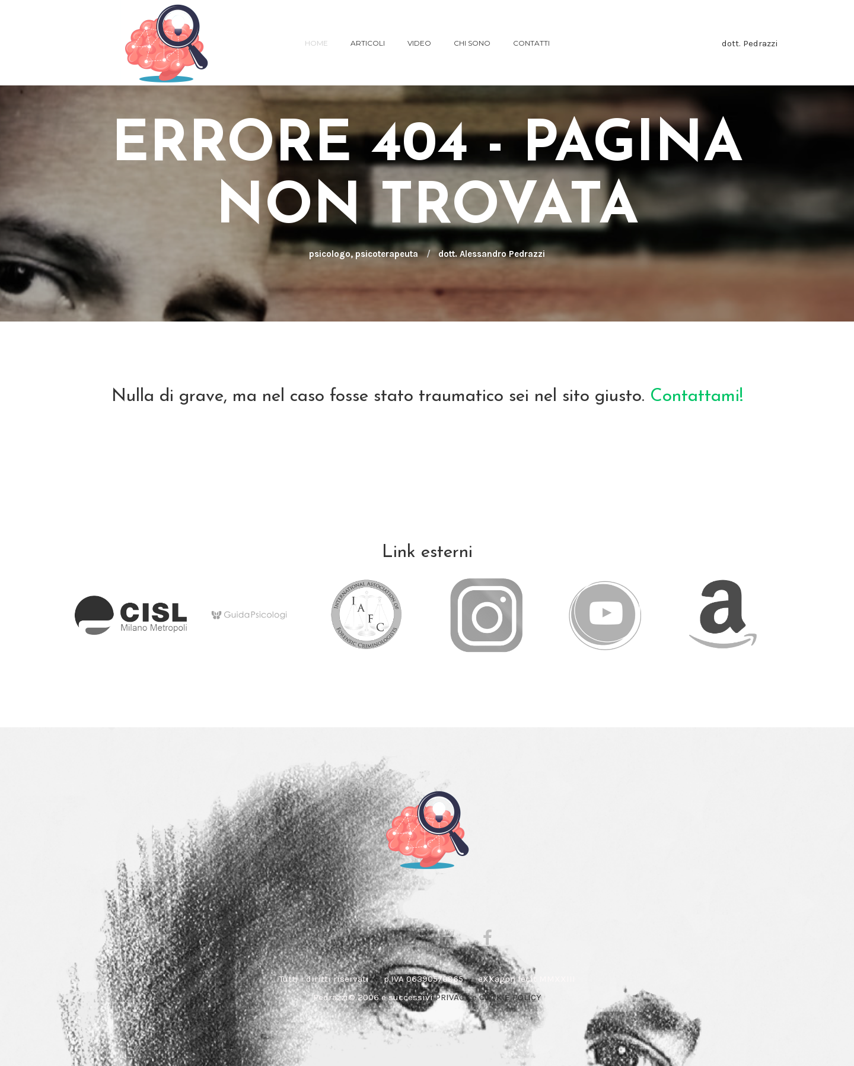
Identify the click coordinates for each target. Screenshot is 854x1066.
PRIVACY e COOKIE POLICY (488, 997)
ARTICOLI (367, 43)
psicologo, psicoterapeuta (363, 254)
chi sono (472, 43)
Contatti (531, 43)
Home (316, 43)
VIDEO (419, 43)
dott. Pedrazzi (750, 43)
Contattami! (696, 396)
